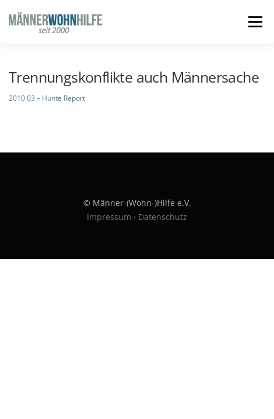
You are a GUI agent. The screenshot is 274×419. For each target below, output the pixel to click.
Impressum (109, 216)
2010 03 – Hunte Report (47, 98)
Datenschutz (162, 216)
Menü (254, 22)
